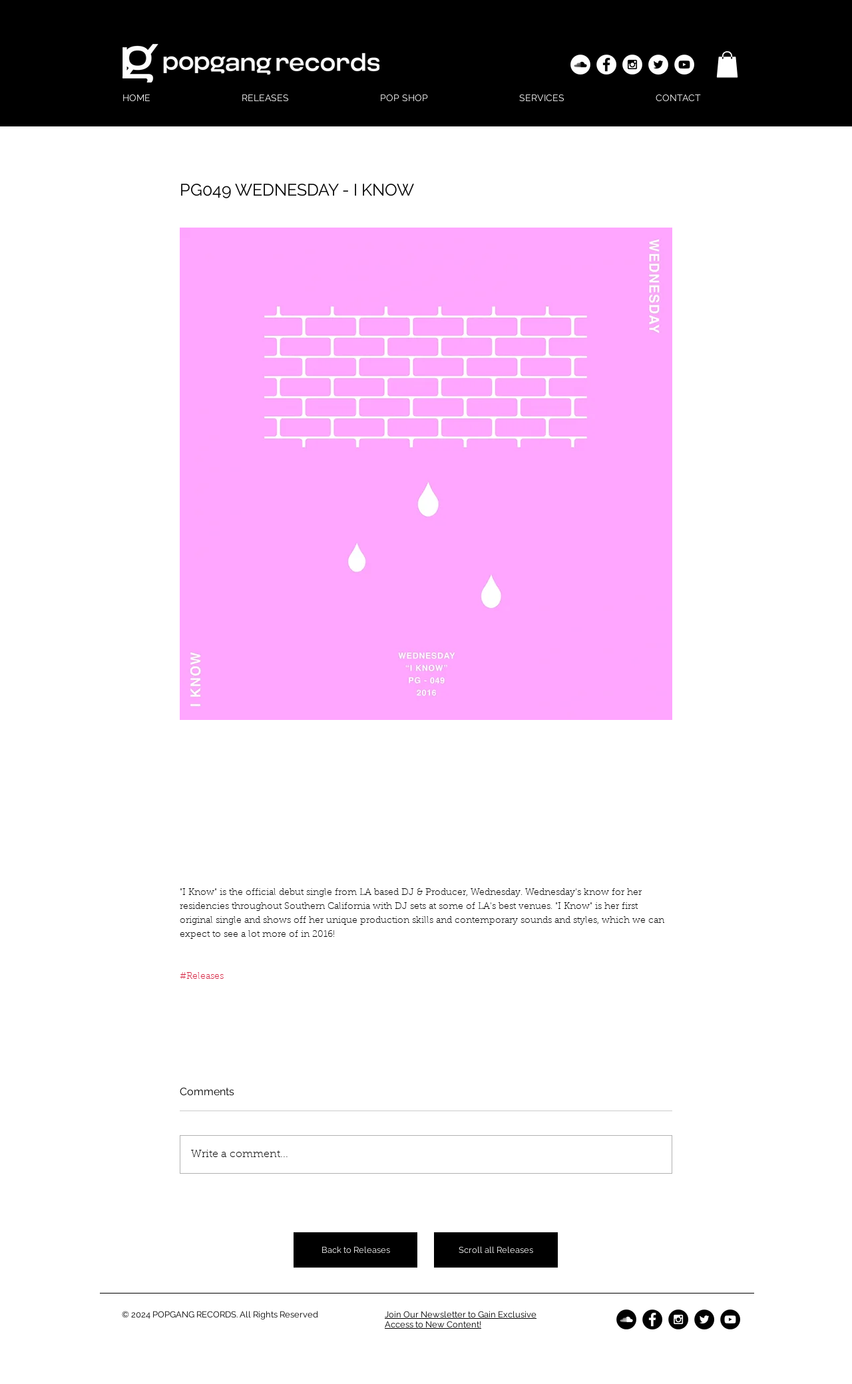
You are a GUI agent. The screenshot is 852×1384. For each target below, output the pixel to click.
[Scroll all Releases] (496, 1250)
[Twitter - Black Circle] (704, 1319)
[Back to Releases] (355, 1250)
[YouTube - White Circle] (684, 65)
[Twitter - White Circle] (658, 65)
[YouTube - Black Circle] (730, 1319)
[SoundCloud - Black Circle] (626, 1319)
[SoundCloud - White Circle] (580, 65)
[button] (727, 64)
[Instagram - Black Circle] (678, 1319)
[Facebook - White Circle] (606, 65)
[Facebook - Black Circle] (652, 1319)
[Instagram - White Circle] (632, 65)
